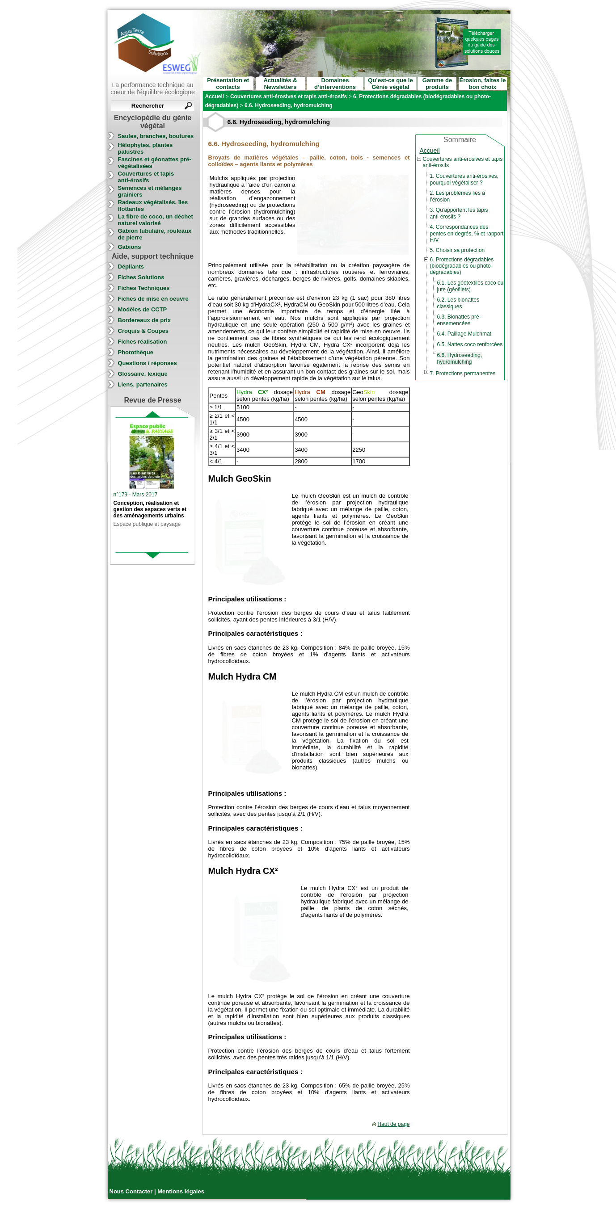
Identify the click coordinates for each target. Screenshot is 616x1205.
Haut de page (393, 1124)
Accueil (430, 150)
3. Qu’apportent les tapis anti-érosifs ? (459, 213)
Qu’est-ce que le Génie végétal (390, 83)
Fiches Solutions (141, 277)
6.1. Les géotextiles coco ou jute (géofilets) (470, 286)
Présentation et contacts (228, 83)
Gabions (129, 247)
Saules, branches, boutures (156, 136)
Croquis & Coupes (143, 330)
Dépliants (131, 266)
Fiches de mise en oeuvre (153, 298)
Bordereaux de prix (144, 320)
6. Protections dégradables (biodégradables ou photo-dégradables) (462, 265)
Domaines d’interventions (335, 83)
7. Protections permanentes (463, 373)
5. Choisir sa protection (457, 250)
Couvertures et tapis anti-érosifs (146, 177)
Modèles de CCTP (142, 309)
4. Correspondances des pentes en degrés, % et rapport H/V (467, 233)
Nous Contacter (132, 1191)
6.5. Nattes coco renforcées (470, 344)
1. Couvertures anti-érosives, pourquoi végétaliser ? (464, 179)
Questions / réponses (147, 363)
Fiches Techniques (144, 288)
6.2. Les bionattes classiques (458, 303)
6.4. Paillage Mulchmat (464, 334)
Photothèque (135, 352)
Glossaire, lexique (143, 373)
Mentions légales (180, 1191)
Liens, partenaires (143, 384)
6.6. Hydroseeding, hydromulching (459, 358)
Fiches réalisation (142, 341)
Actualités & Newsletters (280, 83)
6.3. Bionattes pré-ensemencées (459, 320)
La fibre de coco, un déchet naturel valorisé (155, 220)
